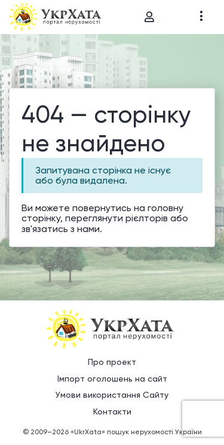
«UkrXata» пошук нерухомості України (136, 432)
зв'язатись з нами (61, 228)
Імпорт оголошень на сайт (112, 378)
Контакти (112, 411)
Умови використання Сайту (112, 395)
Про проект (112, 362)
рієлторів (146, 218)
